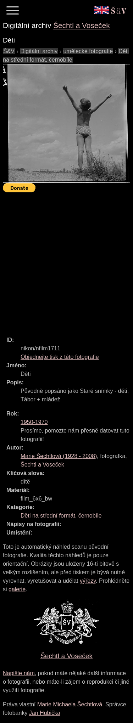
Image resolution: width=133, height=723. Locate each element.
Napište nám (19, 673)
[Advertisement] (66, 261)
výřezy (88, 581)
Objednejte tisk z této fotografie (60, 357)
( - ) (59, 456)
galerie (17, 589)
